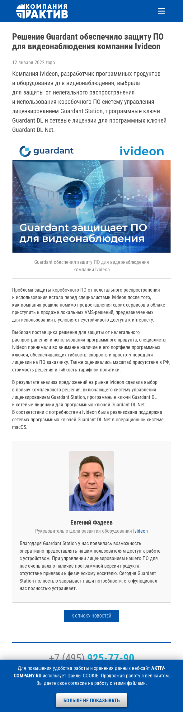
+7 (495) (91, 658)
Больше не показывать (91, 701)
